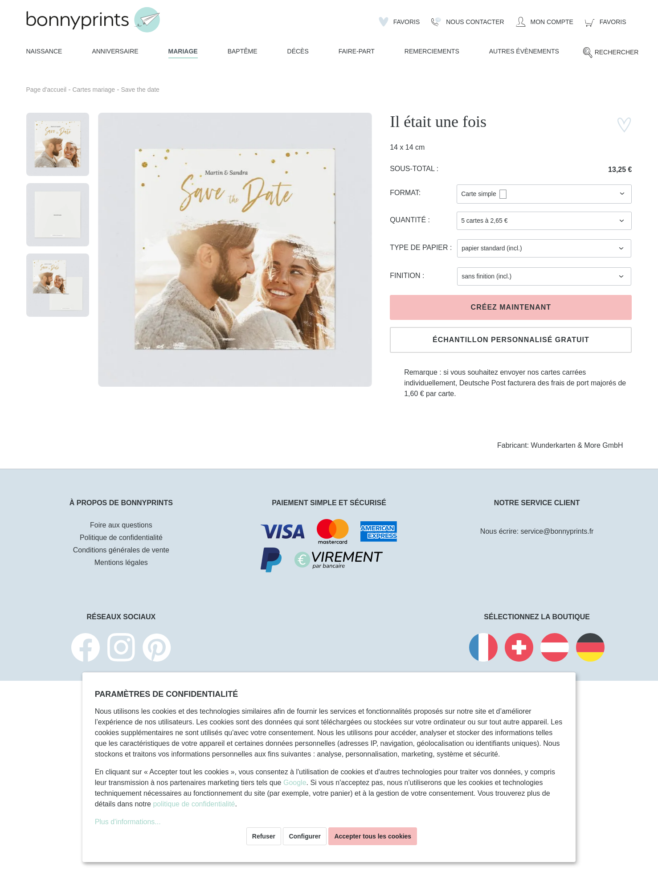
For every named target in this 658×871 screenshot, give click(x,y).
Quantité (409, 220)
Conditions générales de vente (121, 550)
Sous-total (413, 168)
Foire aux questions (121, 525)
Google (295, 782)
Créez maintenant (511, 307)
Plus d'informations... (128, 822)
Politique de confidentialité (121, 537)
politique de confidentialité (194, 804)
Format (404, 192)
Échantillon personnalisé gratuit (511, 339)
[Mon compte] (544, 22)
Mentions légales (121, 562)
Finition (406, 275)
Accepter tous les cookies (372, 836)
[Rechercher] (610, 52)
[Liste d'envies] (399, 22)
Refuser (263, 836)
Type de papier (420, 247)
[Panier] (605, 22)
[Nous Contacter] (467, 22)
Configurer (305, 836)
